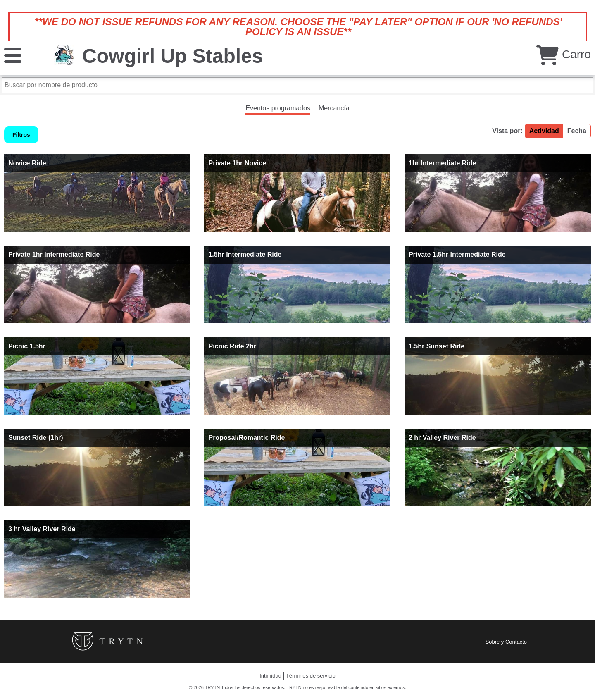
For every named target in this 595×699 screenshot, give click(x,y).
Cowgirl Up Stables (172, 56)
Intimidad (270, 676)
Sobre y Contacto (506, 642)
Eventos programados (277, 108)
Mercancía (334, 108)
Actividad (544, 130)
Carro (563, 54)
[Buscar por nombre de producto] (297, 85)
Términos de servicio (311, 676)
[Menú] (12, 54)
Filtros (21, 134)
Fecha (576, 130)
